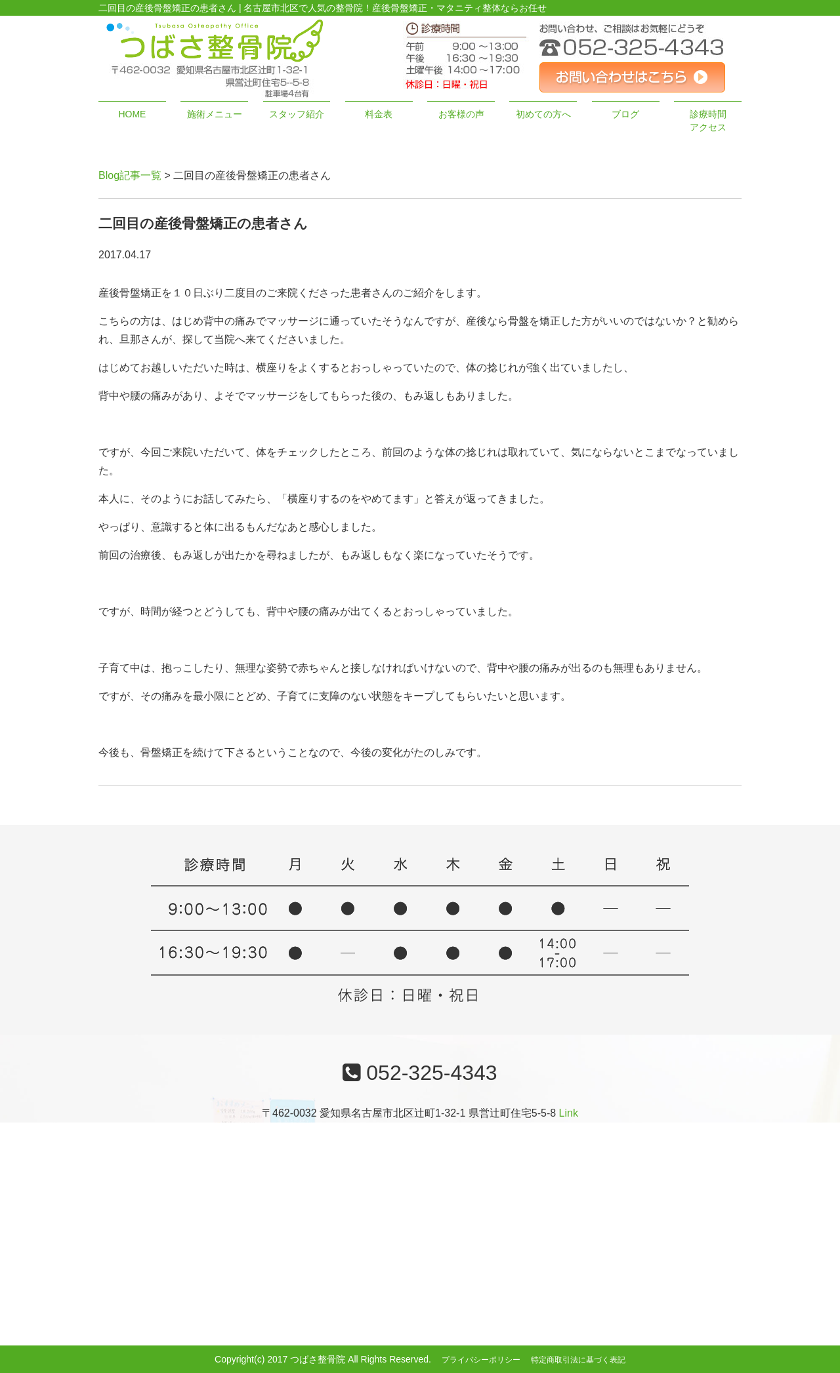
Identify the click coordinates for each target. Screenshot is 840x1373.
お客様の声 (461, 114)
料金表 (378, 114)
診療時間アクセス (708, 120)
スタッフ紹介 (296, 114)
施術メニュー (214, 114)
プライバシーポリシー (481, 1359)
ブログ (625, 114)
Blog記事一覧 (129, 175)
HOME (132, 114)
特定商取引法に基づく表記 (578, 1359)
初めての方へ (543, 114)
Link (568, 1113)
